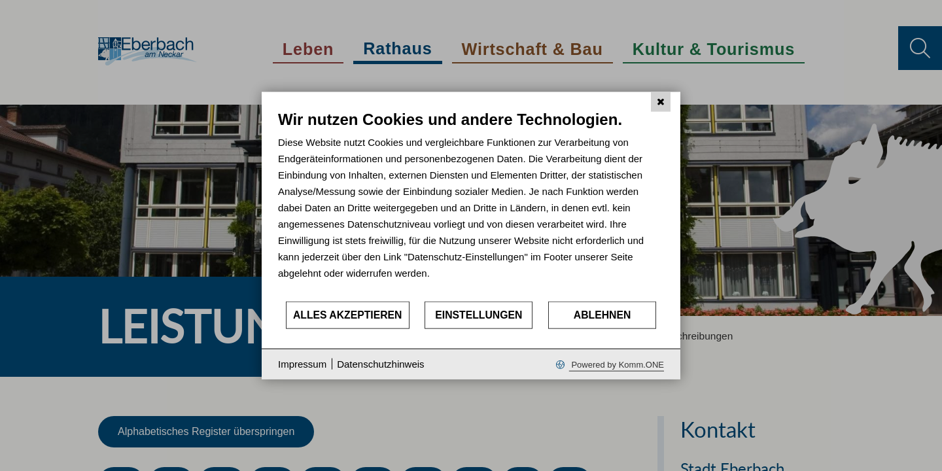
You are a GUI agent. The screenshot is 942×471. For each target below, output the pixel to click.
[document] (471, 205)
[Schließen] (661, 102)
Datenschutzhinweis (380, 364)
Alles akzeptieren (347, 315)
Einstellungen (478, 315)
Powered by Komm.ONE (616, 364)
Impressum (302, 364)
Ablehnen (602, 315)
